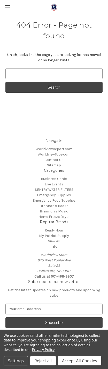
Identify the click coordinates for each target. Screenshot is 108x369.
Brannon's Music (54, 211)
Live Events (54, 184)
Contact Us (54, 160)
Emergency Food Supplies (54, 200)
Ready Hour (54, 230)
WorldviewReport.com (54, 149)
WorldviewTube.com (54, 154)
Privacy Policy (43, 349)
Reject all (43, 361)
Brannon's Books (54, 206)
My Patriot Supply (54, 236)
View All (54, 241)
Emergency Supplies (54, 195)
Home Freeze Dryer (54, 216)
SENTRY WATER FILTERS (54, 189)
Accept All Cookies (79, 361)
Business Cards (54, 179)
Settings (16, 361)
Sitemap (54, 165)
